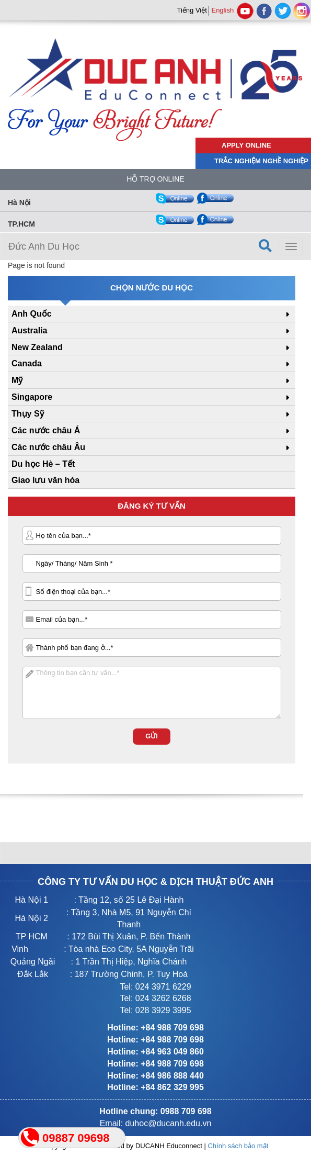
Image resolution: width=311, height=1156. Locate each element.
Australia (29, 330)
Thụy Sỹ (27, 413)
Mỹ (16, 380)
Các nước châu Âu (48, 447)
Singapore (31, 396)
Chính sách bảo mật (238, 1146)
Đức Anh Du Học (43, 246)
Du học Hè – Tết (43, 463)
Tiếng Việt (191, 10)
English (222, 10)
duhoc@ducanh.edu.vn (168, 1123)
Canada (26, 363)
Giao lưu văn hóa (45, 480)
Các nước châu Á (45, 430)
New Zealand (37, 347)
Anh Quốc (31, 313)
